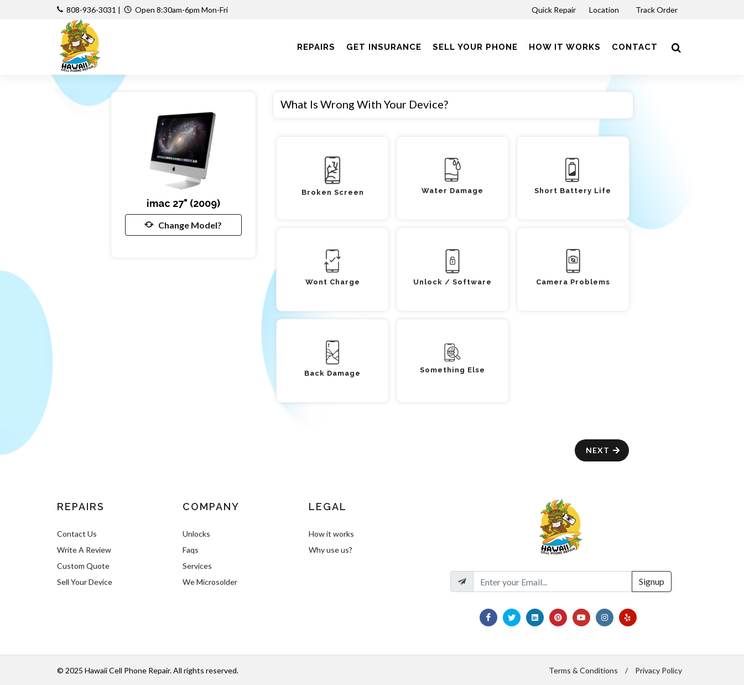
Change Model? (183, 224)
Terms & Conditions (583, 670)
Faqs (191, 549)
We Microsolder (210, 582)
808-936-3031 (91, 9)
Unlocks (196, 533)
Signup (651, 581)
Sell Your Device (84, 582)
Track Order (657, 9)
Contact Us (77, 533)
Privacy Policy (658, 670)
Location (605, 9)
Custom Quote (83, 565)
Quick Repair (554, 9)
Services (197, 565)
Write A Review (84, 549)
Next (603, 450)
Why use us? (330, 549)
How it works (331, 533)
